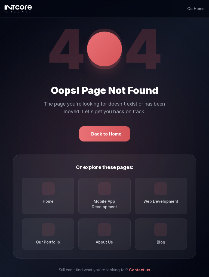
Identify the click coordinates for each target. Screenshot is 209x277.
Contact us (139, 269)
